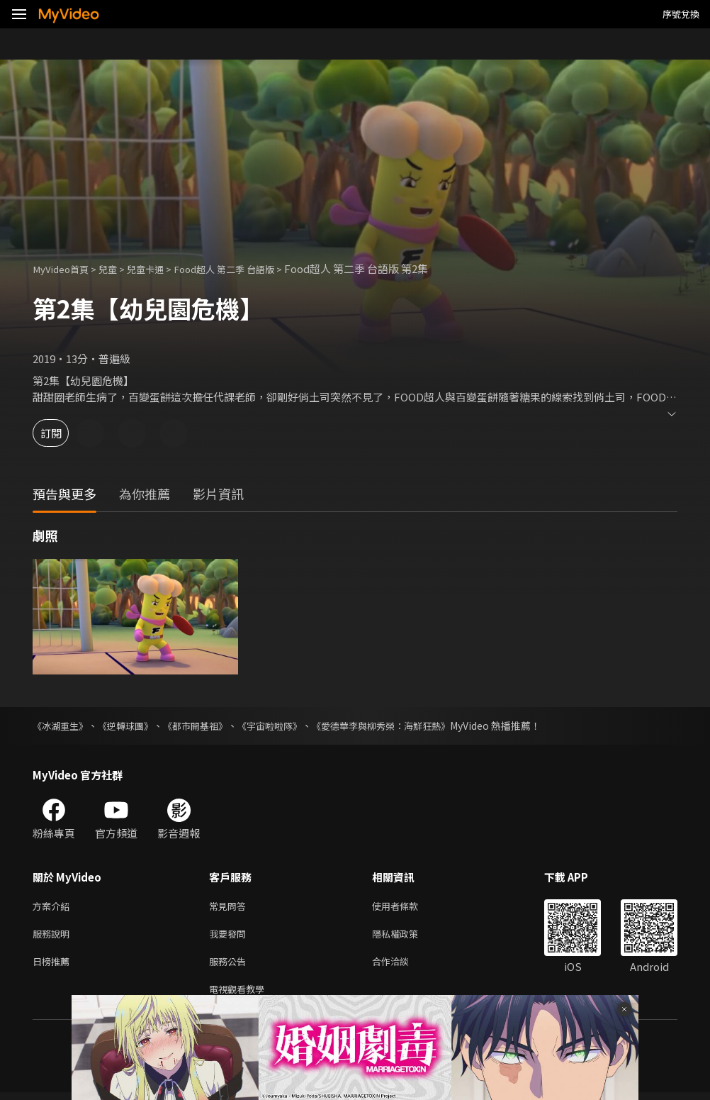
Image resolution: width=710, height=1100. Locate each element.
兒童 (117, 268)
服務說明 (54, 936)
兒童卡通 (159, 268)
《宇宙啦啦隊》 (285, 725)
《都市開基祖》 (206, 725)
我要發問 (230, 936)
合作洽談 (402, 966)
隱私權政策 (407, 936)
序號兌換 (681, 14)
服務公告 (230, 966)
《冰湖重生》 (62, 725)
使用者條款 (407, 906)
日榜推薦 (54, 966)
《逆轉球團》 (132, 725)
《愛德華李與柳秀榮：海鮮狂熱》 (404, 725)
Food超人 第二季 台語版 (248, 268)
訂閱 (61, 433)
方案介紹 (54, 906)
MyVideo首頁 (65, 268)
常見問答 (230, 906)
